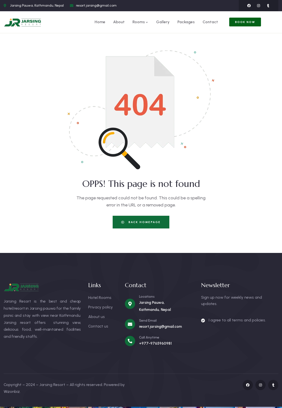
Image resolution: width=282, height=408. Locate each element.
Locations (147, 297)
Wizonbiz (12, 391)
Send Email (148, 320)
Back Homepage (141, 222)
